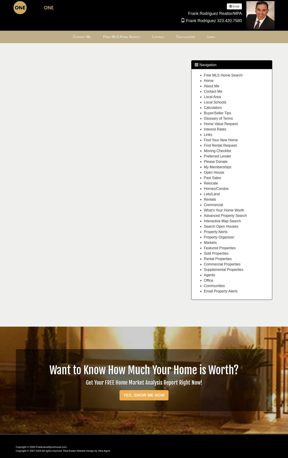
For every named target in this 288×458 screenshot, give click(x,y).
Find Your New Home (221, 140)
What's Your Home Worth (224, 210)
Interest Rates (215, 129)
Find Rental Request (220, 145)
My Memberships (217, 167)
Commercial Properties (222, 264)
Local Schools (215, 102)
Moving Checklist (217, 151)
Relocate (211, 183)
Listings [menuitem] (158, 37)
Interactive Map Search (222, 221)
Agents (209, 275)
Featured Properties (220, 248)
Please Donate (215, 162)
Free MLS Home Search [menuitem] (121, 37)
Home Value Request (221, 124)
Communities (214, 286)
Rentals (210, 199)
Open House (214, 172)
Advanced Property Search (225, 216)
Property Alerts (215, 232)
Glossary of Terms (218, 118)
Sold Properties (216, 253)
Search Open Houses (221, 226)
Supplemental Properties (223, 270)
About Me (211, 86)
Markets (210, 243)
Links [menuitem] (211, 37)
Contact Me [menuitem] (82, 37)
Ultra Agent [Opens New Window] (104, 450)
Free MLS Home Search (223, 75)
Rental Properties (218, 259)
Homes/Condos (216, 189)
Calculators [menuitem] (185, 37)
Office (208, 280)
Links (208, 135)
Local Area (212, 97)
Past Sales (212, 178)
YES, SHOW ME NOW (143, 395)
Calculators (213, 108)
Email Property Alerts (220, 291)
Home (209, 81)
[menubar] (144, 37)
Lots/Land (212, 194)
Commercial (213, 205)
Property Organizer (219, 237)
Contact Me (213, 91)
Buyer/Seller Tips (217, 113)
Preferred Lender (217, 156)
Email (234, 6)
